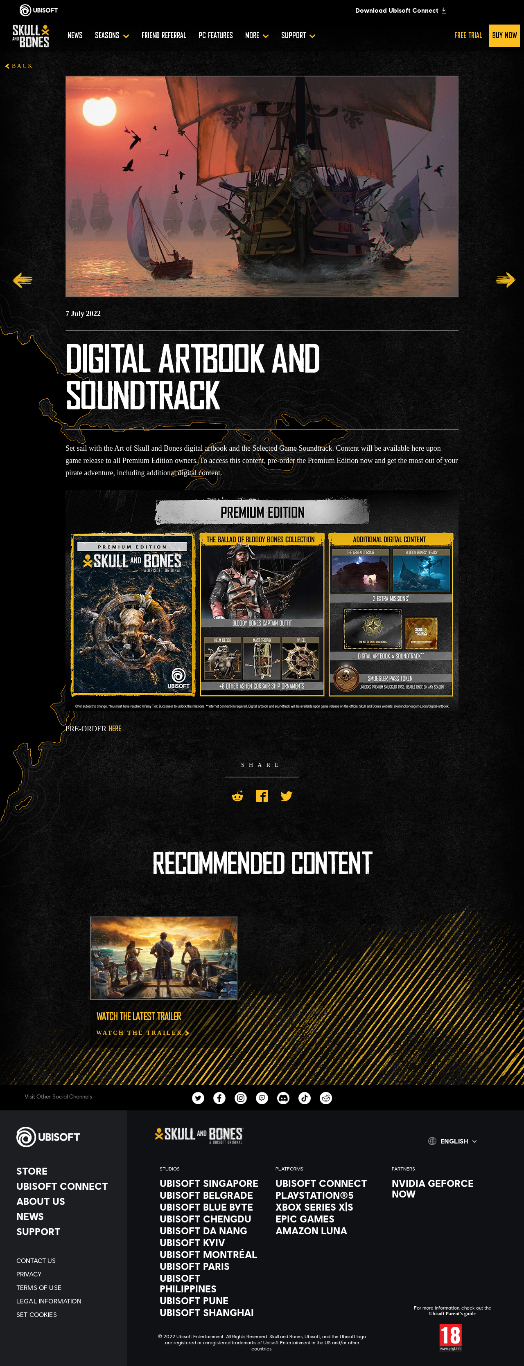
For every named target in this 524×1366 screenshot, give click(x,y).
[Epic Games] (325, 1218)
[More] (257, 35)
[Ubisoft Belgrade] (209, 1195)
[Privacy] (67, 1274)
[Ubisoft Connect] (67, 1186)
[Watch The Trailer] (143, 1033)
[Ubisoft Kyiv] (209, 1242)
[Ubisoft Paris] (209, 1266)
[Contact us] (67, 1260)
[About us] (67, 1201)
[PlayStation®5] (325, 1195)
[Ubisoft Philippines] (209, 1283)
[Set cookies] (67, 1314)
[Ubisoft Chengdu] (209, 1218)
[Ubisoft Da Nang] (209, 1230)
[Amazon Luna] (325, 1230)
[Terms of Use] (67, 1287)
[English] (452, 1141)
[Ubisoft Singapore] (209, 1183)
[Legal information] (67, 1301)
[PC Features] (215, 35)
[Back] (19, 66)
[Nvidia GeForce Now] (441, 1188)
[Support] (298, 35)
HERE (114, 729)
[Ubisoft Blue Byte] (209, 1207)
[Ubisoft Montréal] (209, 1254)
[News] (75, 35)
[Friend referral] (164, 35)
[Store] (67, 1171)
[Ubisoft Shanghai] (209, 1312)
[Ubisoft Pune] (209, 1300)
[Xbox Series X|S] (325, 1207)
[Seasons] (112, 35)
